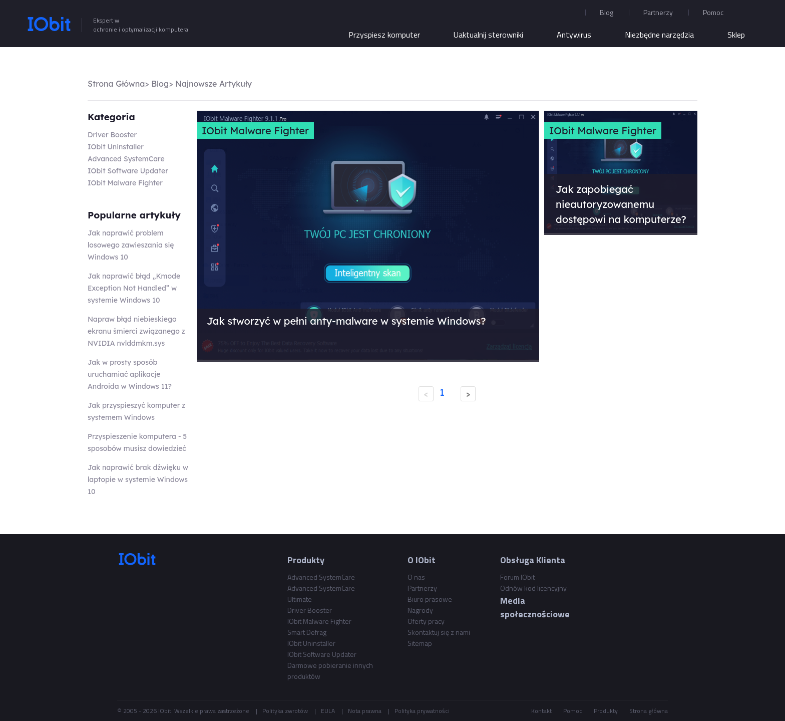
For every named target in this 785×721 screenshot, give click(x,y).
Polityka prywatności (422, 710)
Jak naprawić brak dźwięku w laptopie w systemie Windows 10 (138, 479)
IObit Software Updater (128, 170)
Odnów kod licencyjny (533, 588)
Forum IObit (517, 577)
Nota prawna (364, 710)
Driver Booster (112, 134)
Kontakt (541, 710)
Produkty (606, 710)
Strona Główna (116, 84)
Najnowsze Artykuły (213, 84)
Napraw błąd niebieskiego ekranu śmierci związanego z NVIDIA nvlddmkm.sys (136, 331)
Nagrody (420, 610)
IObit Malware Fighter (125, 182)
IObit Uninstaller (116, 146)
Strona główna (648, 710)
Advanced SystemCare (126, 158)
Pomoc (572, 710)
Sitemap (420, 643)
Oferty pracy (426, 621)
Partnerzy (658, 12)
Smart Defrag (306, 632)
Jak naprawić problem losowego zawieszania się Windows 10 (131, 245)
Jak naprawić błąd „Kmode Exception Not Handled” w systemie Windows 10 (134, 288)
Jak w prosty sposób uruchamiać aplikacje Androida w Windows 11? (130, 374)
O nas (416, 577)
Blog (606, 12)
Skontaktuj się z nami (439, 632)
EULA (328, 710)
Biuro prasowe (430, 599)
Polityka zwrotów (285, 710)
